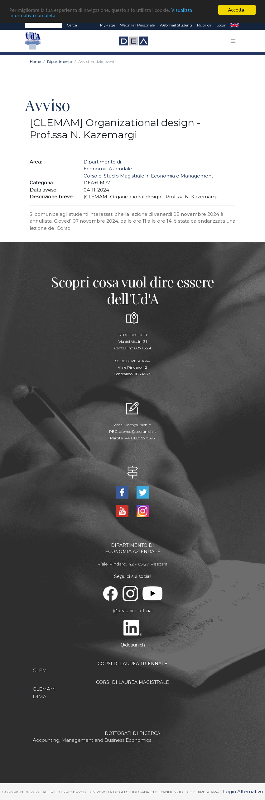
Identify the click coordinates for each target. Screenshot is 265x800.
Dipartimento (59, 61)
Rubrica (204, 25)
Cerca (72, 25)
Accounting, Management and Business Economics (92, 740)
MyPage (107, 25)
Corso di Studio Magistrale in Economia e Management (148, 175)
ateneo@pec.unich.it (137, 431)
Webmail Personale (137, 25)
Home (35, 61)
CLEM (40, 670)
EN (234, 25)
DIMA (39, 696)
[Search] (43, 25)
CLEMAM (44, 689)
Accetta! (237, 10)
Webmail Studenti (176, 25)
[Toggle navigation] (233, 40)
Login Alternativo (243, 791)
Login (221, 25)
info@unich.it (138, 425)
